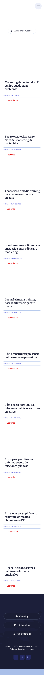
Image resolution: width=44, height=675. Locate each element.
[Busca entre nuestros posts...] (22, 31)
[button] (13, 100)
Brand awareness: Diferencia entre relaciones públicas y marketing (22, 249)
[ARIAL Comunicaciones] (12, 2)
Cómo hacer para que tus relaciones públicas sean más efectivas (22, 408)
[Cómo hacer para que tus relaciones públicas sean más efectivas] (22, 378)
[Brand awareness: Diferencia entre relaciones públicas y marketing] (22, 219)
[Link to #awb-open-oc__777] (38, 6)
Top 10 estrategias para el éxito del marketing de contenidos (20, 140)
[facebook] (15, 657)
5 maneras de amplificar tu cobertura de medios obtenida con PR (21, 517)
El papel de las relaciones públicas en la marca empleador (20, 571)
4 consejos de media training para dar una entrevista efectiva (22, 194)
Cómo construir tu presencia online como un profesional (22, 355)
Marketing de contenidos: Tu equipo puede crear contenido (22, 86)
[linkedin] (28, 657)
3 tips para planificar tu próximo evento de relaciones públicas (19, 463)
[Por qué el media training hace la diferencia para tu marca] (22, 273)
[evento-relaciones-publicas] (22, 433)
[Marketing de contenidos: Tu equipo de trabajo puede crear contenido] (22, 56)
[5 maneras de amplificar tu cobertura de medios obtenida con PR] (22, 487)
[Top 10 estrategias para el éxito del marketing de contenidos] (22, 110)
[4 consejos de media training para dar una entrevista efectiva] (22, 164)
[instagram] (22, 657)
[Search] (11, 31)
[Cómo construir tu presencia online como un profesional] (22, 327)
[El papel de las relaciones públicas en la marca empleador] (22, 541)
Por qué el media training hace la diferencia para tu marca (20, 303)
